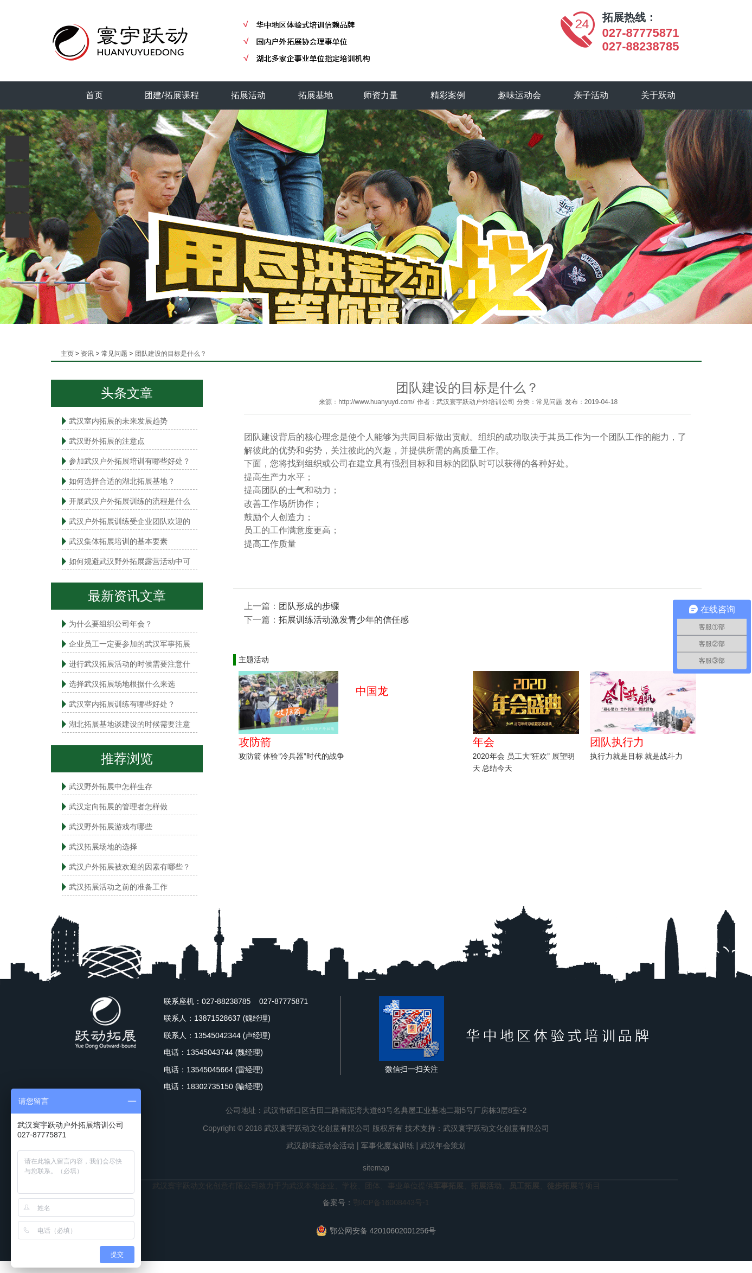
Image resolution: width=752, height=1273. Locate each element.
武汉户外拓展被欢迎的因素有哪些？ (129, 866)
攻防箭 (255, 742)
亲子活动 (591, 95)
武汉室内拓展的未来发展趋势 (118, 421)
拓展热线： (629, 17)
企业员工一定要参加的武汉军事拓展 (129, 643)
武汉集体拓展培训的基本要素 (118, 541)
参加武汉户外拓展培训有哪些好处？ (129, 461)
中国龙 (372, 691)
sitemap (376, 1167)
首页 (94, 95)
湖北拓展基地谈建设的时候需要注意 (129, 724)
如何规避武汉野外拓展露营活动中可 (129, 561)
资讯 (87, 353)
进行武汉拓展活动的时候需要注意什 (129, 664)
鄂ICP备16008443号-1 (391, 1202)
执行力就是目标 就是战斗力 (636, 756)
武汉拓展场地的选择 (103, 846)
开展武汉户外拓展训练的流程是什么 (129, 501)
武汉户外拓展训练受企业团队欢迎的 (129, 521)
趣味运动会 (520, 95)
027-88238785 (640, 46)
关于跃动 (658, 95)
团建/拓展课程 (172, 95)
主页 (67, 353)
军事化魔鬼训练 (387, 1145)
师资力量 (381, 95)
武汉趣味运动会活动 (320, 1145)
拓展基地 (316, 95)
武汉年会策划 (443, 1145)
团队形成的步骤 (309, 606)
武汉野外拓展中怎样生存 (110, 786)
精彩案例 (448, 95)
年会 (483, 742)
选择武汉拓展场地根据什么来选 (122, 684)
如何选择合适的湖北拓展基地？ (122, 481)
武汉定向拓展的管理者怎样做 (118, 806)
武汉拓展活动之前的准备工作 (118, 886)
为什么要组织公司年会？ (110, 623)
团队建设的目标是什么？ (171, 353)
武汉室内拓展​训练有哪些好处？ (122, 704)
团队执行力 (617, 742)
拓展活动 (249, 95)
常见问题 (114, 353)
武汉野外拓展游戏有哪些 (110, 826)
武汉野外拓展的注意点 (107, 441)
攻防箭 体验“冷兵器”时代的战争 (291, 756)
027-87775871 (640, 33)
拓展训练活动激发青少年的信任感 (344, 619)
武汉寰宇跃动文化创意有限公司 (496, 1128)
